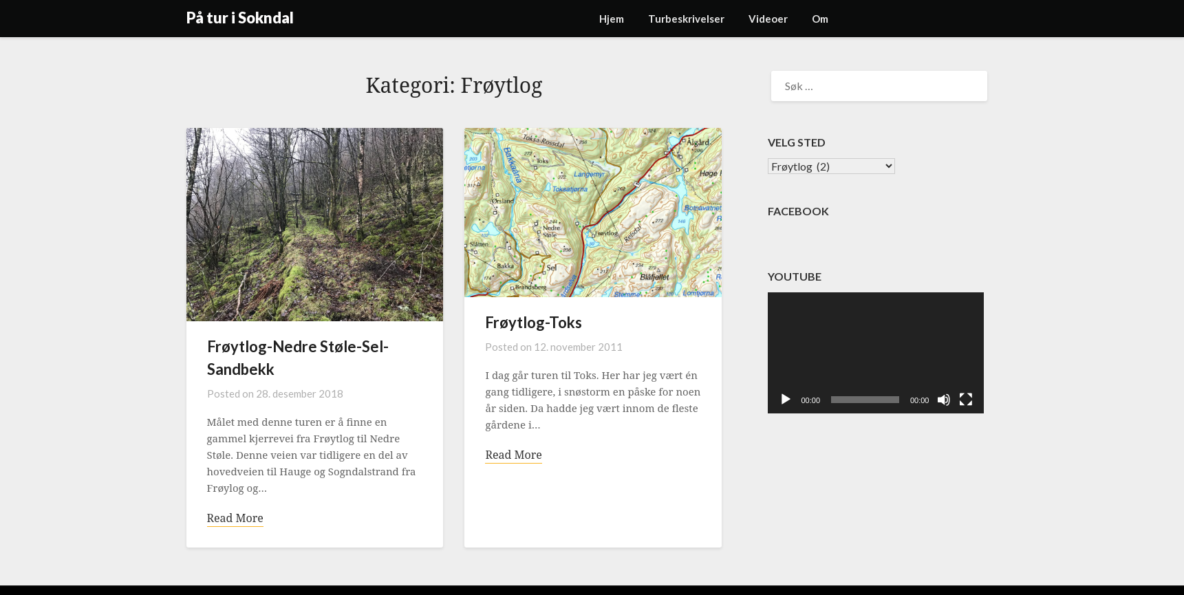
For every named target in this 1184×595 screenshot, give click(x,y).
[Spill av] (786, 400)
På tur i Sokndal (240, 17)
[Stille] (944, 400)
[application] (876, 353)
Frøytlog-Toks (533, 322)
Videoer (768, 18)
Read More (235, 518)
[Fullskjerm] (966, 400)
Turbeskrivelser (686, 18)
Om (820, 18)
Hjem (611, 18)
